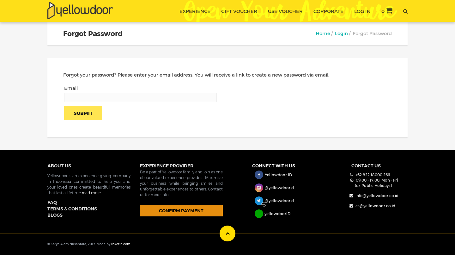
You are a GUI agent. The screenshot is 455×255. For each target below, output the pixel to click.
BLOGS (55, 215)
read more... (92, 192)
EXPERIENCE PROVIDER (166, 165)
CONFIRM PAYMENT (181, 210)
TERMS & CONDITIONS (72, 208)
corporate (328, 11)
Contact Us (366, 165)
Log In (362, 11)
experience (194, 11)
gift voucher (239, 11)
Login (341, 33)
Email (71, 88)
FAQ (52, 202)
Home (323, 33)
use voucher (285, 11)
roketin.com (120, 244)
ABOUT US (59, 165)
